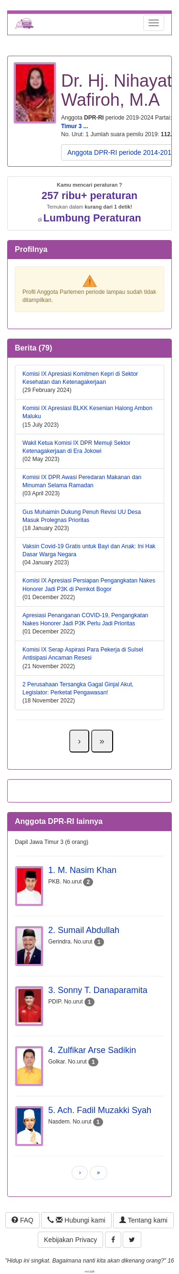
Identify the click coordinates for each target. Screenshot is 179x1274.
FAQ (22, 1220)
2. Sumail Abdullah (83, 930)
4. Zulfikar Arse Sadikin (92, 1050)
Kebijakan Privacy (70, 1240)
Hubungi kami (76, 1220)
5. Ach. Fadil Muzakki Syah (99, 1110)
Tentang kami (143, 1220)
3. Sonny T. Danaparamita (97, 990)
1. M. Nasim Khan (82, 870)
